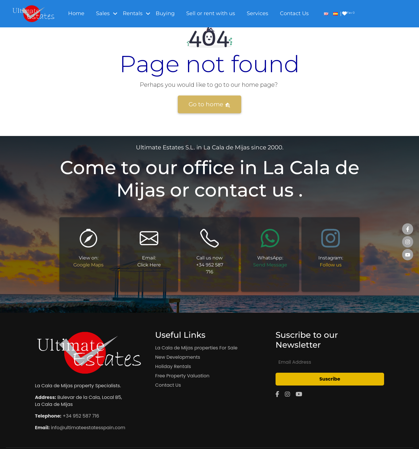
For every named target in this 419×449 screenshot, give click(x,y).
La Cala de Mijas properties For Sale (196, 347)
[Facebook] (277, 394)
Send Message (270, 265)
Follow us (331, 265)
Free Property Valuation (182, 375)
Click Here (149, 265)
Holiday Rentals (173, 366)
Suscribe (329, 379)
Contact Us (168, 385)
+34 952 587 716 (81, 416)
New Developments (177, 357)
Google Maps (88, 265)
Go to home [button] (209, 104)
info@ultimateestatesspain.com (88, 427)
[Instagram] (287, 394)
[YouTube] (299, 394)
